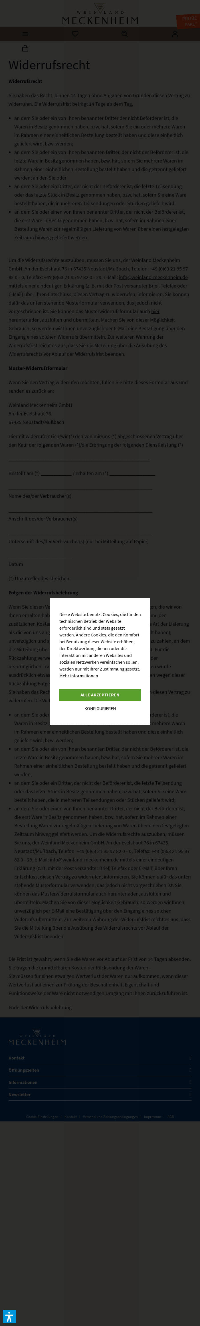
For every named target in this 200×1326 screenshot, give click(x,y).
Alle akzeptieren (100, 695)
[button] (9, 1316)
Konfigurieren (100, 708)
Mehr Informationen (78, 675)
